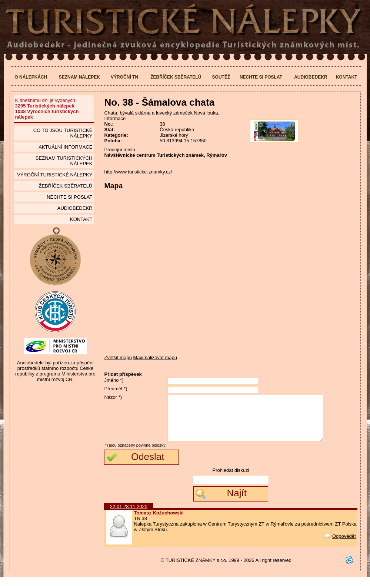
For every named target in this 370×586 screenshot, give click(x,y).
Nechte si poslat (261, 77)
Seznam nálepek (79, 77)
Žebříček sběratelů (175, 77)
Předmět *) (115, 388)
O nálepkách (30, 77)
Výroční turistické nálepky (54, 175)
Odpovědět (340, 545)
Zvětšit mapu (117, 357)
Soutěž (221, 77)
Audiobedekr (310, 77)
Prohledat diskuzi (230, 479)
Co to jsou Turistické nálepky (63, 133)
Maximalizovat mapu (155, 357)
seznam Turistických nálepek (64, 160)
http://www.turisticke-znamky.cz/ (138, 172)
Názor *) (113, 397)
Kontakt (346, 77)
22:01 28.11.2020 (128, 515)
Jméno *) (113, 380)
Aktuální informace (65, 147)
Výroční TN (124, 77)
